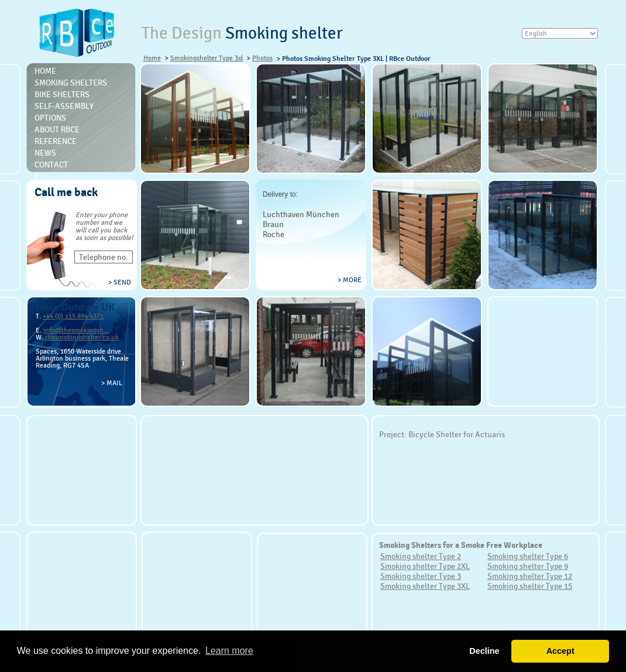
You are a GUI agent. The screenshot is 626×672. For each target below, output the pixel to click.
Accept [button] (560, 651)
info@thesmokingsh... (76, 330)
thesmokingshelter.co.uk (82, 337)
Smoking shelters (71, 82)
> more (350, 280)
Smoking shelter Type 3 (420, 576)
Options (50, 117)
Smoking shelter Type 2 (420, 556)
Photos (262, 58)
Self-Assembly (64, 106)
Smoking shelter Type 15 (529, 586)
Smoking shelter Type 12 (529, 576)
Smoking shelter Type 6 (527, 556)
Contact (51, 164)
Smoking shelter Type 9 (527, 566)
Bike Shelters (62, 94)
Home (152, 58)
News (45, 152)
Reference (56, 141)
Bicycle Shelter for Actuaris (456, 434)
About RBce (57, 129)
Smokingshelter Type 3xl (206, 58)
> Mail (111, 382)
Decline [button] (484, 651)
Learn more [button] (229, 651)
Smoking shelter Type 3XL (425, 586)
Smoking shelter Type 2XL (425, 566)
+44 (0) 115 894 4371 (73, 316)
